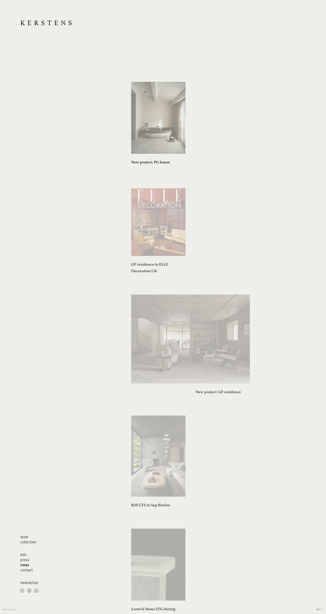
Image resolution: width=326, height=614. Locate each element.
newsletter (29, 582)
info (23, 554)
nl (322, 609)
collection (28, 542)
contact (26, 570)
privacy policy (9, 609)
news (24, 564)
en (318, 609)
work (24, 537)
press (24, 559)
